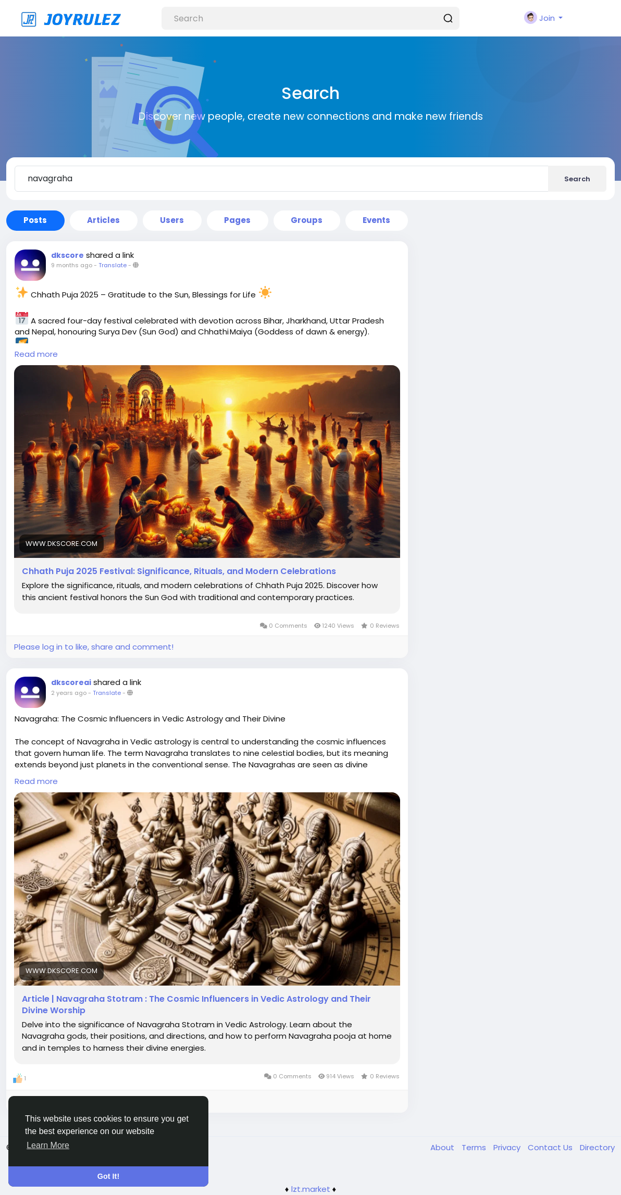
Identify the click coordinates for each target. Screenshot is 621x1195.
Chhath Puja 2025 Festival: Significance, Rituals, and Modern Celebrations (179, 571)
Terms (475, 1147)
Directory (597, 1147)
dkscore (67, 255)
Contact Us (551, 1147)
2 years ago (68, 693)
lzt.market (310, 1189)
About (443, 1147)
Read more (36, 353)
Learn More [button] (48, 1145)
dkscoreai (71, 682)
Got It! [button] (108, 1176)
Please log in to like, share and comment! (93, 646)
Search (577, 179)
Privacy (508, 1147)
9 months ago (71, 265)
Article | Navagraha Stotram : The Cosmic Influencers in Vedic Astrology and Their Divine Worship (196, 1004)
